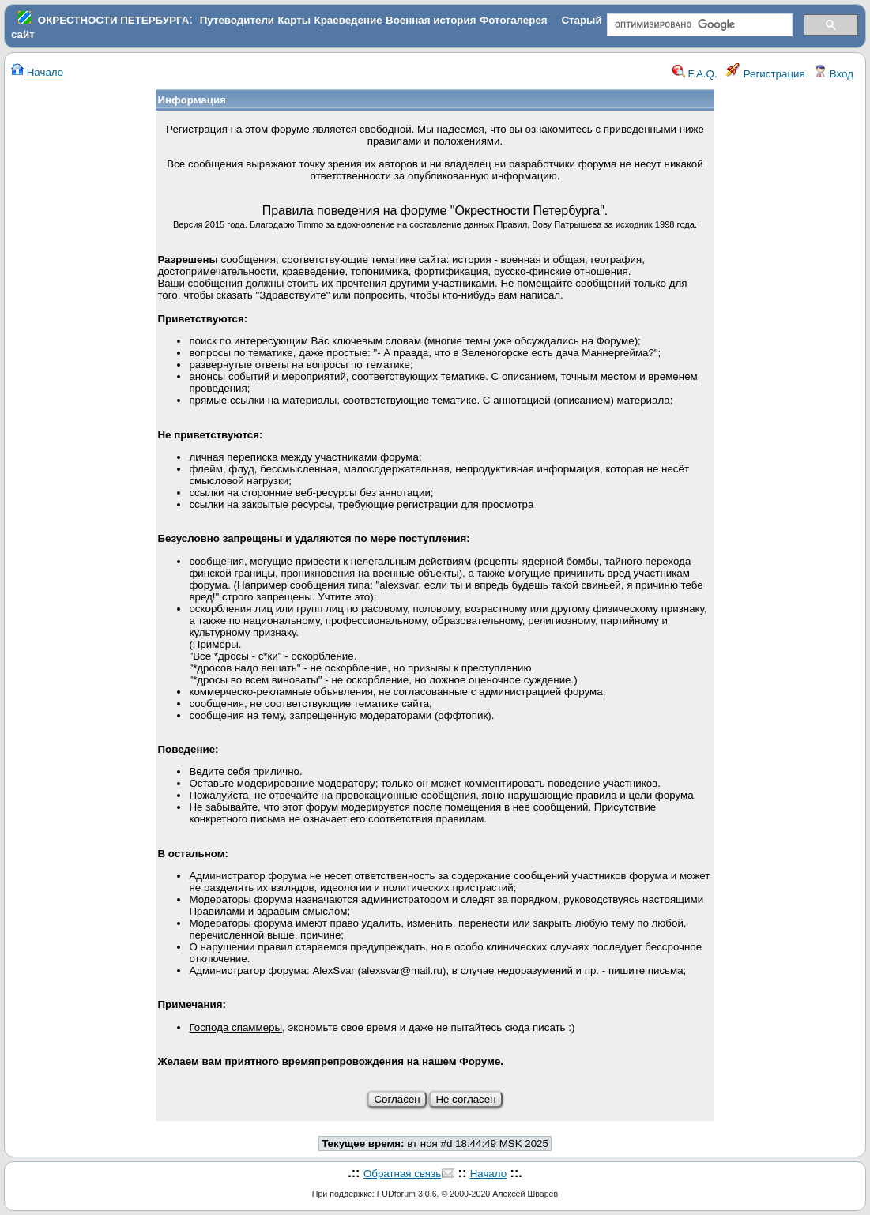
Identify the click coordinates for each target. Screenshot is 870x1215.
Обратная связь (402, 1173)
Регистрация (765, 74)
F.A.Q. (694, 74)
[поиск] (698, 25)
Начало (37, 72)
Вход (833, 74)
